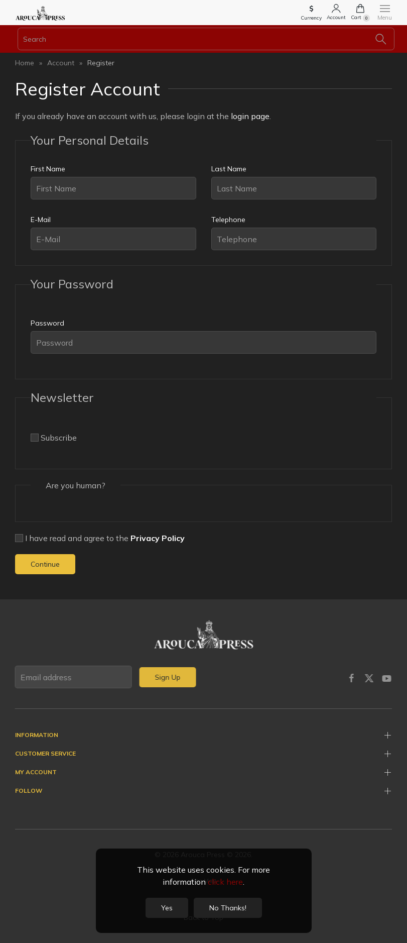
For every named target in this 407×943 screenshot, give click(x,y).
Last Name (228, 168)
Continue (45, 564)
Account (60, 62)
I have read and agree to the (100, 538)
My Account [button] (36, 772)
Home (24, 62)
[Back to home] (40, 12)
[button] (311, 14)
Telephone (228, 219)
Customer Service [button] (45, 753)
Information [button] (36, 735)
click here (225, 882)
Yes (167, 907)
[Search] (206, 39)
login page (250, 116)
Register (100, 62)
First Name (48, 168)
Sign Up (166, 677)
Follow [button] (28, 790)
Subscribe (54, 438)
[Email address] (72, 677)
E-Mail (41, 219)
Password (47, 323)
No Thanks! (227, 907)
